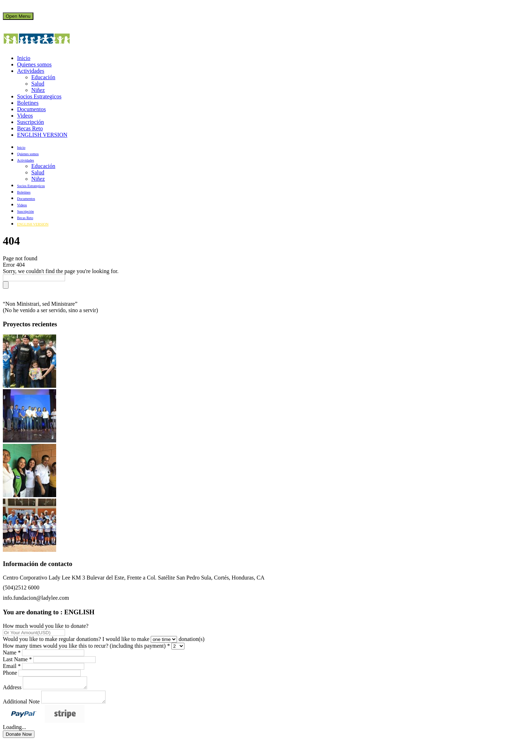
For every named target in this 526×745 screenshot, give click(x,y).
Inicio (23, 58)
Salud (37, 84)
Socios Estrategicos (39, 96)
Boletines (27, 103)
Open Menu (18, 16)
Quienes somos (34, 64)
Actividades (30, 71)
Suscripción (30, 122)
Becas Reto (30, 128)
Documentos (31, 109)
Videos (25, 116)
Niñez (38, 90)
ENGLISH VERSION (42, 135)
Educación (43, 77)
